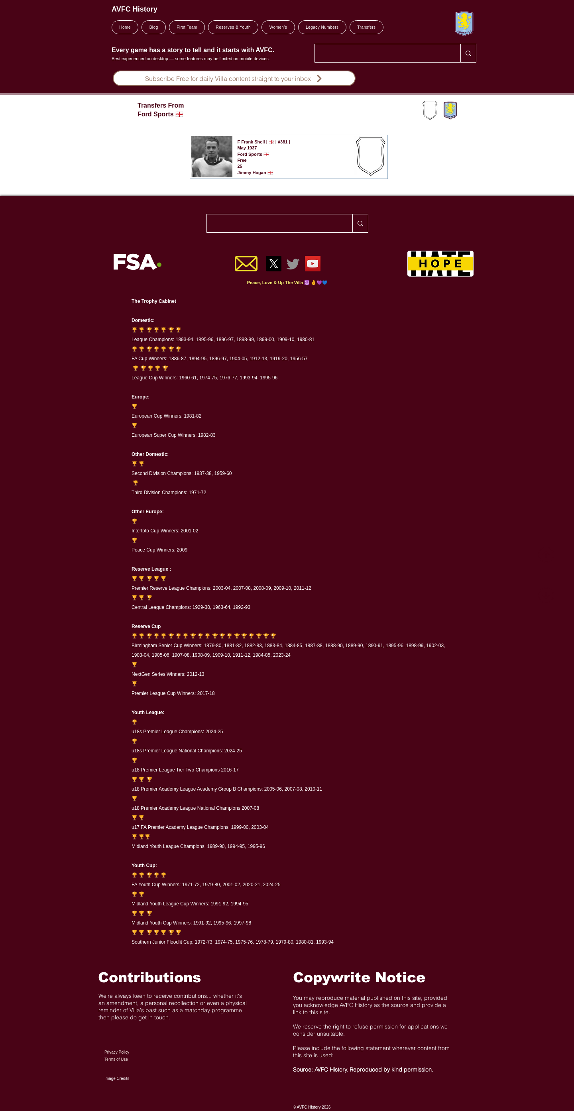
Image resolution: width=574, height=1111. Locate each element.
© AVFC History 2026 (311, 1107)
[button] (187, 27)
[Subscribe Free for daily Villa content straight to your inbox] (234, 78)
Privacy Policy (116, 1052)
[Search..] (382, 53)
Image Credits (116, 1078)
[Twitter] (293, 263)
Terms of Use (116, 1059)
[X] (273, 263)
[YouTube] (312, 263)
